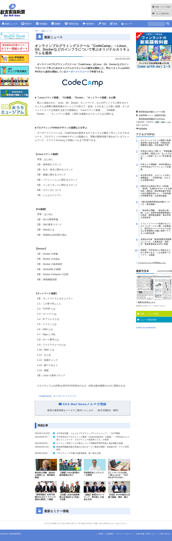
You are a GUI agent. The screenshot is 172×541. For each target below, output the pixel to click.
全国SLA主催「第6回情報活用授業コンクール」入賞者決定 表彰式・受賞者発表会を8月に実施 (156, 241)
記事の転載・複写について (146, 534)
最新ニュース (9, 23)
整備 (102, 23)
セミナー (126, 23)
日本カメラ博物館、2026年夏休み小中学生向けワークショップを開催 (156, 166)
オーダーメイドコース (77, 71)
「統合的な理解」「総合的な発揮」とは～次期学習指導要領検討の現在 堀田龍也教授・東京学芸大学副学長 (156, 214)
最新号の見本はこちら (146, 302)
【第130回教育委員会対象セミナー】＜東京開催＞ (155, 203)
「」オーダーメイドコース (56, 396)
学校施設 (41, 23)
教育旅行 (88, 23)
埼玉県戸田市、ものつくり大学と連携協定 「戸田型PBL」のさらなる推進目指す (156, 177)
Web (163, 122)
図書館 (56, 23)
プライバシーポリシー (124, 534)
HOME (100, 534)
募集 (113, 23)
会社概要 (109, 534)
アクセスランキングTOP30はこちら (152, 263)
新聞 (157, 122)
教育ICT (26, 23)
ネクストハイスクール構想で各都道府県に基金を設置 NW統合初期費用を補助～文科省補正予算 (156, 142)
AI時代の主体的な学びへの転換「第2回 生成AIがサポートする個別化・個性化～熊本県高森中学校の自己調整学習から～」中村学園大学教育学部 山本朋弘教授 (156, 191)
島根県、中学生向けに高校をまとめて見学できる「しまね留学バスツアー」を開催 (156, 252)
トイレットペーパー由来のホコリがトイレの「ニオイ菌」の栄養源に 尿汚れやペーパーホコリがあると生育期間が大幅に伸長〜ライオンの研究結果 (156, 228)
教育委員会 (72, 23)
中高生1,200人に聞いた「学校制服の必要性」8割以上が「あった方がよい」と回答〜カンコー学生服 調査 (156, 154)
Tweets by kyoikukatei (146, 327)
